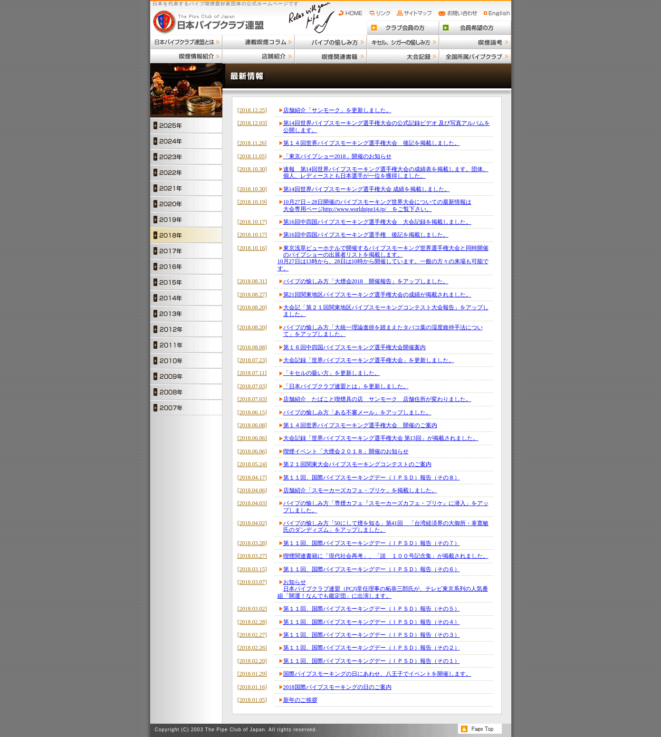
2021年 (186, 188)
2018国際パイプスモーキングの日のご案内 (337, 687)
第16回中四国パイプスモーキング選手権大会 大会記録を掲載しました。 (377, 222)
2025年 (186, 125)
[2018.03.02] (252, 608)
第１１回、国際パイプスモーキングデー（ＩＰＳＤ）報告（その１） (371, 661)
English (497, 13)
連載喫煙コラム (258, 42)
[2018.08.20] (252, 307)
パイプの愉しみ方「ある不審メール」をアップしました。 (357, 412)
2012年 (186, 329)
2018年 (186, 235)
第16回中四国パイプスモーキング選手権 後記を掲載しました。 (366, 234)
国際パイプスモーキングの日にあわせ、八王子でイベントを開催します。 (377, 673)
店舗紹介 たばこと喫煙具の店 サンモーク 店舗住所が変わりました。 (377, 399)
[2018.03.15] (252, 569)
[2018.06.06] (252, 438)
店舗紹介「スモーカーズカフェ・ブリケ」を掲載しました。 (360, 490)
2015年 (186, 282)
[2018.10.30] (252, 169)
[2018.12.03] (252, 123)
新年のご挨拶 (300, 700)
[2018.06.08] (252, 425)
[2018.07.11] (252, 373)
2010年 (186, 360)
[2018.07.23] (252, 360)
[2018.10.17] (252, 222)
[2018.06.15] (252, 412)
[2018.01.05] (252, 700)
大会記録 (403, 56)
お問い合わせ (459, 13)
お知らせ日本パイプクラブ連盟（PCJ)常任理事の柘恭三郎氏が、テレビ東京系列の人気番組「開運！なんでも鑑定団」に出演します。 (383, 589)
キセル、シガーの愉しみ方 (403, 42)
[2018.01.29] (252, 673)
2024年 (186, 141)
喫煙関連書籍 (331, 56)
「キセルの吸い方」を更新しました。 (331, 373)
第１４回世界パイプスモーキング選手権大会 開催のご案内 (360, 425)
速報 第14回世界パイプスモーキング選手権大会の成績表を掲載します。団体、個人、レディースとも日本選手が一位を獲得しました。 (386, 172)
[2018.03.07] (252, 582)
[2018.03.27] (252, 556)
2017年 (186, 250)
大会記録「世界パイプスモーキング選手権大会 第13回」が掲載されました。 (381, 438)
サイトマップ (415, 13)
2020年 (186, 203)
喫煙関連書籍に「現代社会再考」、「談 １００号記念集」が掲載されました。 (386, 556)
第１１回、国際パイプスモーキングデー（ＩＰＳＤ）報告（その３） (371, 635)
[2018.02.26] (252, 647)
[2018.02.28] (252, 622)
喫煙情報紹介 (186, 56)
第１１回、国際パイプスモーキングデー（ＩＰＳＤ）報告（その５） (371, 608)
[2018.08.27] (252, 294)
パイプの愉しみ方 (331, 42)
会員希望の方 (475, 27)
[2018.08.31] (252, 281)
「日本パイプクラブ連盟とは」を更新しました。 (346, 386)
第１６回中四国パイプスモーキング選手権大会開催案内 (354, 347)
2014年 (186, 298)
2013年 (186, 313)
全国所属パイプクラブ (475, 56)
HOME (352, 13)
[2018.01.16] (252, 687)
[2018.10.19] (252, 202)
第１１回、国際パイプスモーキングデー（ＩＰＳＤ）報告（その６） (371, 569)
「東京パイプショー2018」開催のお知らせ (337, 156)
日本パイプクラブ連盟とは (186, 42)
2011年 (186, 345)
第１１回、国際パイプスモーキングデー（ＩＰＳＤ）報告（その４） (371, 622)
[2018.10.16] (252, 248)
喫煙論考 (475, 42)
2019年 (186, 219)
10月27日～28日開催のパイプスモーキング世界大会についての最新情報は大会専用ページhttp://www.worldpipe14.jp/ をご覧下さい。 (377, 205)
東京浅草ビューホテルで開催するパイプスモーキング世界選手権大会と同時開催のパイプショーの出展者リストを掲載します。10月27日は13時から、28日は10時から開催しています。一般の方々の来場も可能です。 (383, 258)
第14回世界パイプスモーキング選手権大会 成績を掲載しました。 (366, 189)
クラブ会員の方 (403, 27)
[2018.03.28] (252, 543)
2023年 (186, 156)
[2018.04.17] (252, 477)
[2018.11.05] (252, 156)
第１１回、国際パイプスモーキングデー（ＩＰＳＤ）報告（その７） (371, 543)
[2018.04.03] (252, 503)
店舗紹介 (258, 56)
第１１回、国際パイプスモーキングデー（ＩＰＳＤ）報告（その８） (371, 477)
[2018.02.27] (252, 635)
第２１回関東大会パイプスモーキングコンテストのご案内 (357, 464)
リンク (381, 13)
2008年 (186, 392)
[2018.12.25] (252, 110)
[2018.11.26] (252, 143)
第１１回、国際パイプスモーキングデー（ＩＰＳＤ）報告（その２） (371, 647)
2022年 (186, 172)
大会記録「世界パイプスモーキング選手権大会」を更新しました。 (368, 360)
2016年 (186, 266)
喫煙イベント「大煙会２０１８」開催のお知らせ (346, 451)
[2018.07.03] (252, 386)
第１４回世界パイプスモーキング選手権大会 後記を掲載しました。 (371, 143)
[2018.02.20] (252, 661)
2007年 (186, 407)
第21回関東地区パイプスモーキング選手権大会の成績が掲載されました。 (377, 294)
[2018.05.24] (252, 464)
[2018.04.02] (252, 523)
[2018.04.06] (252, 490)
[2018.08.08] (252, 347)
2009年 (186, 376)
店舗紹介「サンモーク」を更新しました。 (337, 110)
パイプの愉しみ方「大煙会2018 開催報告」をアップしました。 (366, 281)
